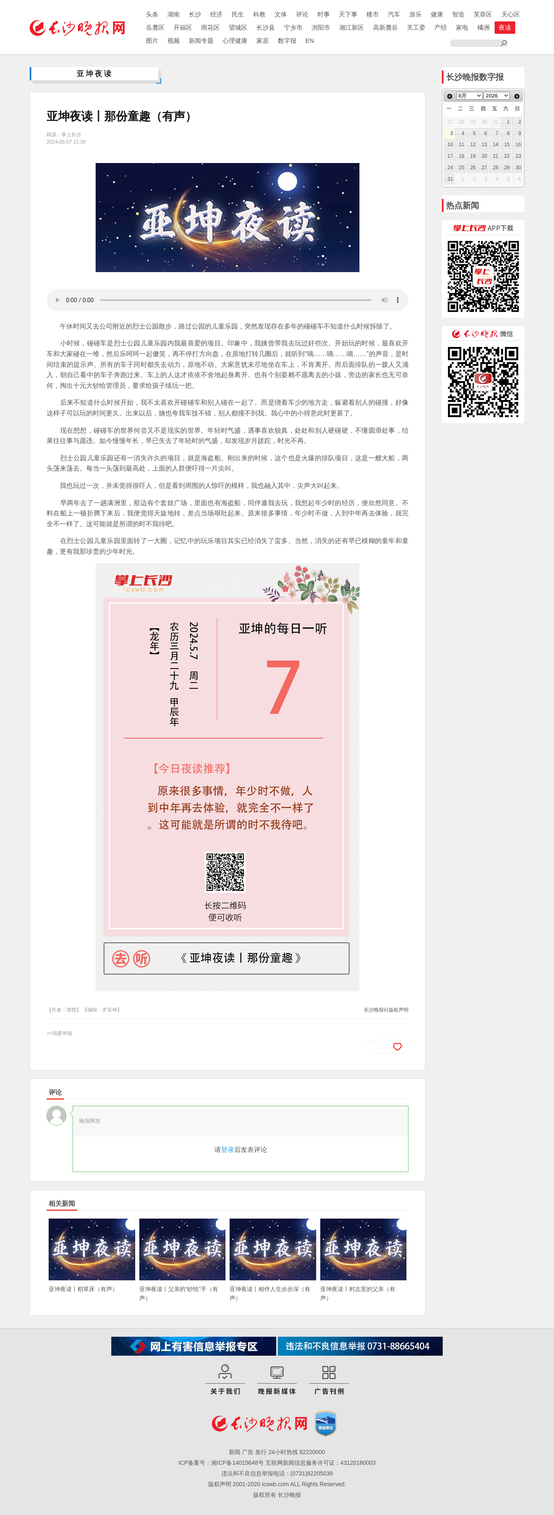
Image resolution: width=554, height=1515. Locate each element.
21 (495, 156)
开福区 (183, 27)
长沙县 (265, 27)
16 (518, 144)
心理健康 (235, 40)
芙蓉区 (483, 14)
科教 (259, 14)
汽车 (394, 14)
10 (450, 144)
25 (461, 167)
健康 (437, 14)
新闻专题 (201, 40)
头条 (152, 14)
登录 (227, 1149)
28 (495, 167)
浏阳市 (321, 27)
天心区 (510, 14)
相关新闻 (62, 1203)
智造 (458, 14)
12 (473, 144)
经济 (216, 14)
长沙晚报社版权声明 (386, 1010)
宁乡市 (293, 27)
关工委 (416, 27)
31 (450, 179)
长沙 (195, 14)
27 (484, 167)
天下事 (348, 14)
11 (461, 144)
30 (518, 167)
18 (461, 156)
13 (484, 144)
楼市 (372, 14)
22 (506, 156)
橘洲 (483, 27)
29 (506, 167)
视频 (173, 40)
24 (450, 167)
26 (473, 167)
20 (484, 156)
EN (309, 40)
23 (518, 156)
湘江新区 (351, 27)
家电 (462, 27)
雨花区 (210, 27)
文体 (281, 14)
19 (473, 156)
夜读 (505, 27)
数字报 (287, 40)
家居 (262, 40)
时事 (323, 14)
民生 (238, 14)
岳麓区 (155, 27)
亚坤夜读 (95, 74)
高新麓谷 (385, 27)
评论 (302, 14)
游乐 (415, 14)
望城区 (238, 27)
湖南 (173, 14)
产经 (440, 27)
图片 (152, 40)
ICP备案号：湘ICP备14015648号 (221, 1462)
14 (495, 144)
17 (450, 156)
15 (506, 144)
